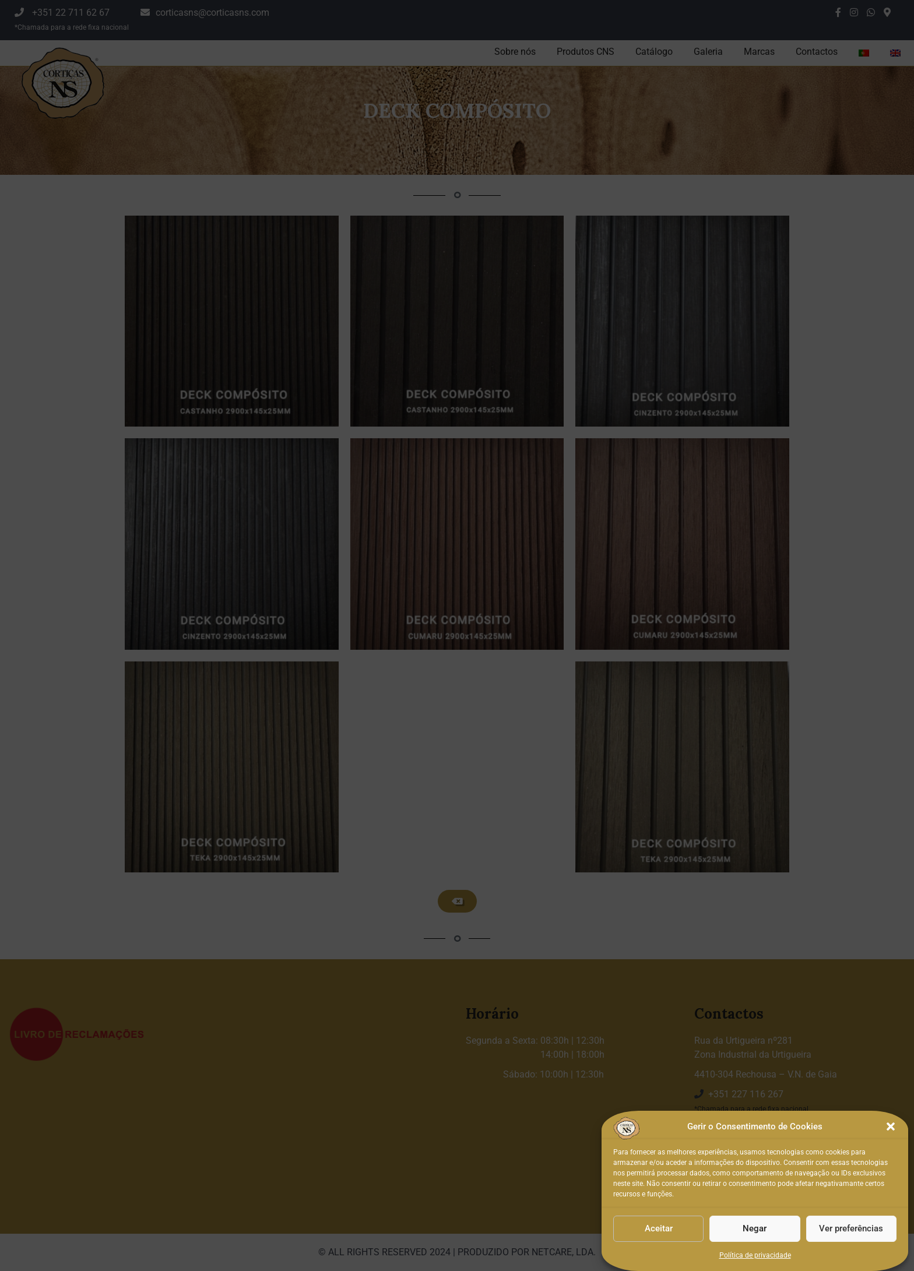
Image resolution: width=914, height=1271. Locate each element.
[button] (891, 1169)
